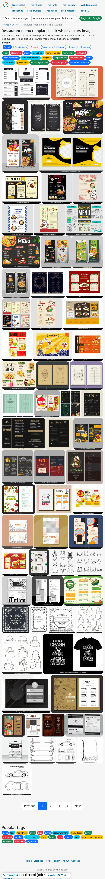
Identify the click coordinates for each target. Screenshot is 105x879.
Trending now (21, 47)
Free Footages (69, 4)
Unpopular (85, 47)
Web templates (89, 4)
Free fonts (51, 4)
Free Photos (35, 4)
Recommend (47, 47)
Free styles (51, 10)
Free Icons (17, 10)
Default (7, 47)
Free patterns (68, 10)
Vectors (16, 24)
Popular (72, 47)
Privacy (56, 860)
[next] (78, 806)
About (66, 860)
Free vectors (18, 4)
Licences (38, 860)
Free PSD (84, 10)
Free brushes (34, 10)
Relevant (61, 47)
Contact (75, 860)
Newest (34, 47)
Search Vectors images (16, 18)
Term (48, 860)
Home (6, 24)
